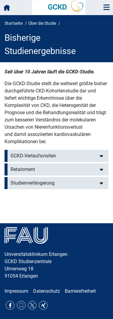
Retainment (23, 169)
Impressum (16, 291)
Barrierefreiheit (80, 291)
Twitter (32, 305)
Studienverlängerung (33, 183)
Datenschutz (46, 291)
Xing (43, 305)
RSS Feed (21, 305)
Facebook (10, 305)
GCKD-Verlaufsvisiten (33, 156)
